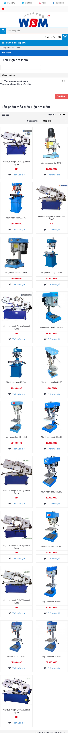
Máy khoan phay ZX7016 (16, 218)
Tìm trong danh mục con (16, 81)
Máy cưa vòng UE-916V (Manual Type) (51, 218)
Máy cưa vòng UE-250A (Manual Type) (16, 492)
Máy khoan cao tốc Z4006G (51, 327)
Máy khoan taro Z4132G (52, 656)
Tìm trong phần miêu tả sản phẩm (16, 84)
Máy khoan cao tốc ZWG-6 (16, 273)
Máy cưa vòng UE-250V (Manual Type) (16, 601)
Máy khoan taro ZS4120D (51, 492)
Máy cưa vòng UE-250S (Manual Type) (16, 546)
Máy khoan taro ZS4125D (51, 547)
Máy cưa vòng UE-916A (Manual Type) (16, 163)
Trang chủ (6, 48)
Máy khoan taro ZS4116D (51, 437)
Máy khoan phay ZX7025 (51, 273)
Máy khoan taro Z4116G (52, 602)
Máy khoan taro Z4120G (16, 656)
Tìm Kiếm (16, 48)
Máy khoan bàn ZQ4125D (16, 437)
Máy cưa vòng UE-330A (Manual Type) (16, 711)
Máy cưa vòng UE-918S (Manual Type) (16, 327)
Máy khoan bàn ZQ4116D (51, 382)
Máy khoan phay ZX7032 (16, 382)
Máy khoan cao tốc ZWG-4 (52, 163)
